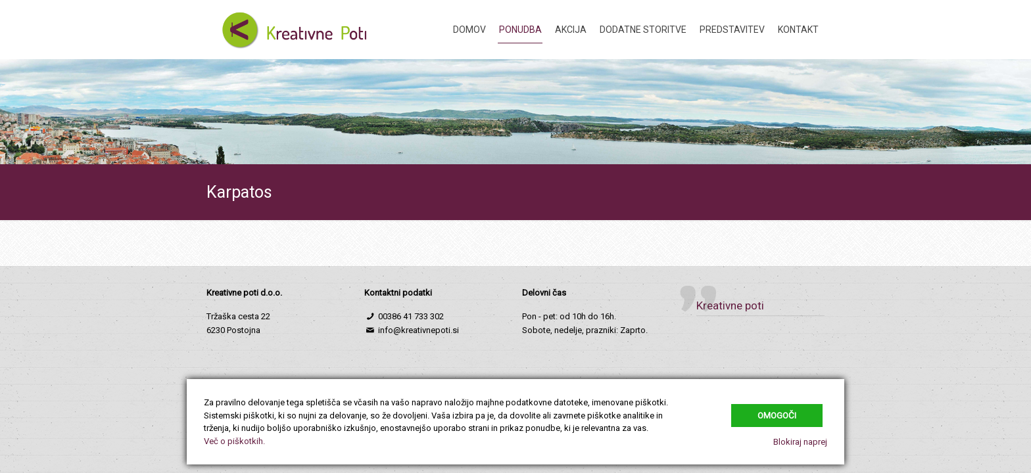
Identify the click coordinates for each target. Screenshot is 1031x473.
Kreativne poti (730, 305)
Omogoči (776, 415)
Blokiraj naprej (800, 442)
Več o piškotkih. (234, 441)
